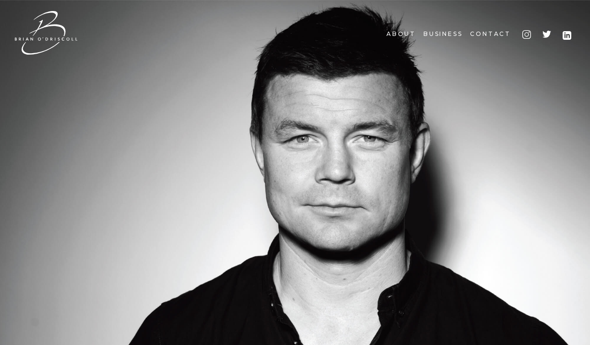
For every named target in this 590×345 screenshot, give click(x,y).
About (401, 33)
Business (442, 33)
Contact (490, 33)
